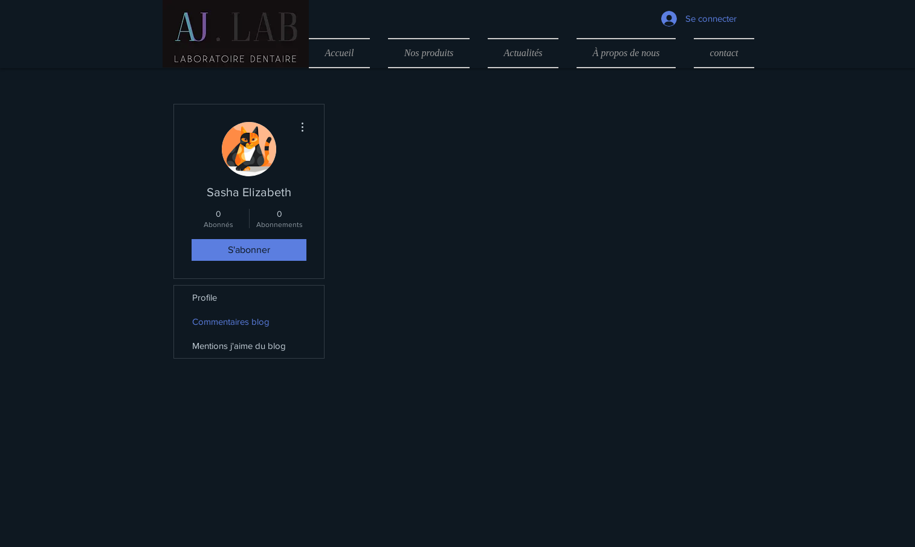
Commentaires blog (231, 321)
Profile (204, 297)
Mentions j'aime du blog (239, 346)
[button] (429, 53)
